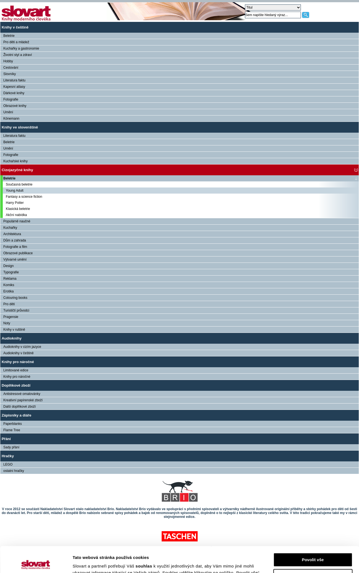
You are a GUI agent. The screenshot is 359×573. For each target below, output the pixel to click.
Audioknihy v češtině (18, 353)
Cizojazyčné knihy (17, 170)
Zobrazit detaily (88, 562)
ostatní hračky (13, 471)
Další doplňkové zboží (19, 406)
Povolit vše (313, 533)
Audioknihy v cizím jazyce (22, 347)
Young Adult (15, 190)
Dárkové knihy (13, 93)
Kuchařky (10, 228)
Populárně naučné (16, 221)
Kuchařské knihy (15, 161)
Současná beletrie (19, 184)
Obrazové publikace (18, 253)
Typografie (11, 272)
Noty (6, 323)
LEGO (7, 464)
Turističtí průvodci (16, 310)
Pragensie (10, 317)
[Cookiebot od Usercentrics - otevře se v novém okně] (36, 562)
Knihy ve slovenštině (20, 127)
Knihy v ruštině (14, 330)
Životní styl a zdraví (17, 55)
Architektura (12, 234)
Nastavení (313, 550)
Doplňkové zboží (16, 385)
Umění (8, 112)
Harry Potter (15, 203)
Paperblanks (12, 424)
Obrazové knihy (14, 106)
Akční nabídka (16, 215)
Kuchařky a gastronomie (21, 48)
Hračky (8, 456)
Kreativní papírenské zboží (23, 400)
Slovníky (9, 74)
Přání (6, 439)
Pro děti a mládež (16, 42)
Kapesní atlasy (14, 87)
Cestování (10, 68)
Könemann (11, 118)
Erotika (8, 291)
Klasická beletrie (18, 209)
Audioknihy (12, 338)
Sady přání (11, 447)
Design (8, 266)
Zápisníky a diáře (16, 415)
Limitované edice (15, 370)
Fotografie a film (15, 247)
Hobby (8, 61)
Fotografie (10, 99)
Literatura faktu (14, 80)
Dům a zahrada (14, 240)
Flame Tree (11, 430)
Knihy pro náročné (18, 362)
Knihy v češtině (15, 27)
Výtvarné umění (15, 259)
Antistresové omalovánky (21, 394)
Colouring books (15, 298)
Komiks (8, 285)
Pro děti (9, 304)
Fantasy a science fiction (24, 197)
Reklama (9, 279)
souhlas (145, 540)
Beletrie (9, 36)
